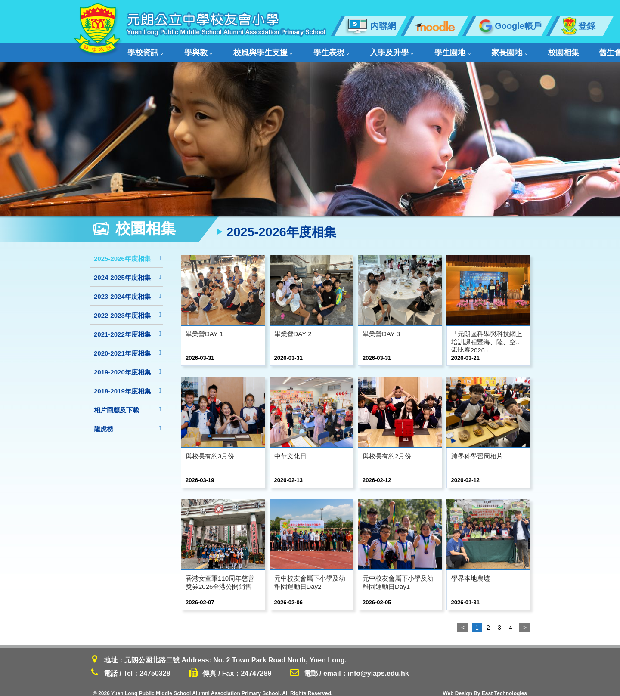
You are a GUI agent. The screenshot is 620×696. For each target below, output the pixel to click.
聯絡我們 (552, 50)
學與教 (184, 50)
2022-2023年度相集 (127, 309)
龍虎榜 (127, 423)
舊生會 (511, 50)
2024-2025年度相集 (127, 271)
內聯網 (370, 26)
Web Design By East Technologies (485, 688)
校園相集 (473, 50)
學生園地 (387, 50)
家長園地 (432, 50)
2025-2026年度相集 (127, 253)
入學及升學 (339, 50)
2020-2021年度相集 (127, 347)
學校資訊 (144, 50)
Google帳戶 (509, 26)
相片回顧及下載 (127, 404)
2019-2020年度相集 (127, 366)
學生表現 (291, 50)
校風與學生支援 (236, 50)
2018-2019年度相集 (127, 385)
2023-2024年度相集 (127, 290)
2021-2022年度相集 (127, 328)
